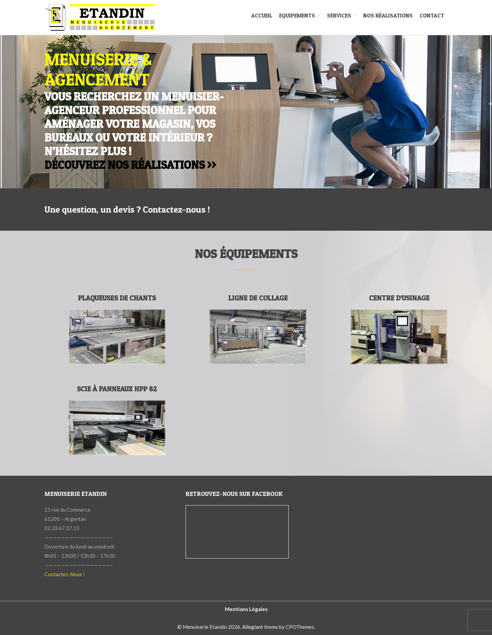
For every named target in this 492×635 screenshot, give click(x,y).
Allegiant (252, 627)
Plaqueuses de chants (117, 298)
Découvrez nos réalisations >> (130, 165)
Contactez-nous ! (176, 209)
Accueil (261, 15)
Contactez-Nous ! (64, 574)
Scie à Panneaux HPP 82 (117, 389)
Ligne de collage (258, 298)
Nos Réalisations (388, 15)
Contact (432, 15)
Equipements (297, 15)
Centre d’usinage (399, 298)
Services (339, 15)
